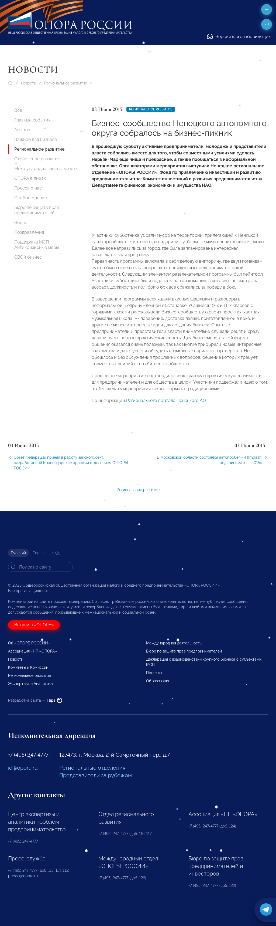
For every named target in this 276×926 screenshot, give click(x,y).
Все (18, 110)
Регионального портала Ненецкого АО (166, 404)
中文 (56, 553)
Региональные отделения (92, 768)
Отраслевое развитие (37, 158)
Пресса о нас (28, 188)
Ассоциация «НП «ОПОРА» (32, 651)
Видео (20, 222)
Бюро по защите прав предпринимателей (36, 210)
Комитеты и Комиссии (28, 667)
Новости (28, 83)
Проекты (154, 673)
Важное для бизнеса (35, 139)
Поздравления (29, 232)
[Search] (40, 567)
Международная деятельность (46, 168)
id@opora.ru (23, 768)
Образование (158, 681)
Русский (18, 553)
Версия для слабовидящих (239, 36)
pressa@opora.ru (23, 876)
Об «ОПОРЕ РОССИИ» (29, 643)
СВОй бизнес (28, 257)
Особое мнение (30, 197)
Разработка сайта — (35, 700)
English (39, 553)
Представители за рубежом (95, 775)
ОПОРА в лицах (30, 178)
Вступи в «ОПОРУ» (34, 624)
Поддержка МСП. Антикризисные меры (36, 244)
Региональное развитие (65, 83)
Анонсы (22, 129)
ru (266, 24)
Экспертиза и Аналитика (30, 683)
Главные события (32, 120)
